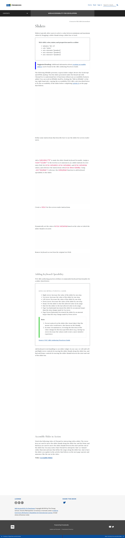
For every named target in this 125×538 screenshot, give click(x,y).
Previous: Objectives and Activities (11, 536)
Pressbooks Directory (67, 529)
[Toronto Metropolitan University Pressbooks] (14, 5)
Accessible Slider (46, 458)
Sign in (99, 5)
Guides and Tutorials (55, 529)
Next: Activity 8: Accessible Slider (114, 536)
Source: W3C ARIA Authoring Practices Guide (54, 340)
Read (94, 5)
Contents (15, 13)
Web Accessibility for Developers (25, 508)
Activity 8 (76, 83)
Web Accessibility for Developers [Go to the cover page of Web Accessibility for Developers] (62, 13)
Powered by (61, 525)
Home (90, 5)
